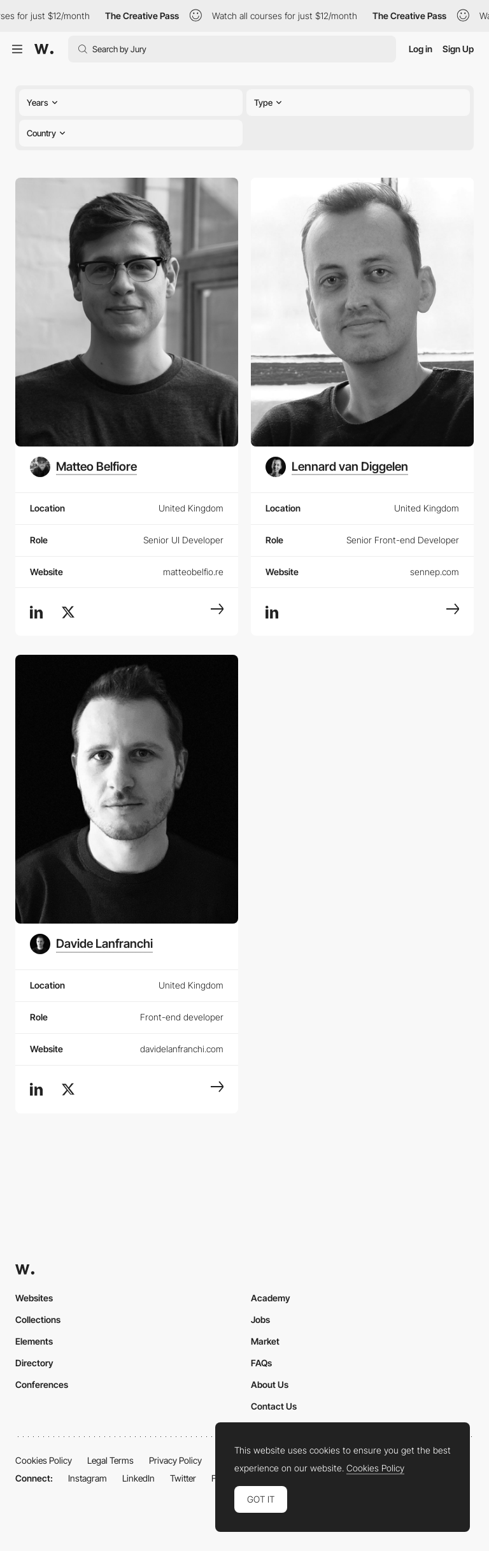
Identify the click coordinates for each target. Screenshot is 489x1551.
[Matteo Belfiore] (83, 467)
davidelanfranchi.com (181, 1048)
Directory (34, 1362)
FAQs (261, 1362)
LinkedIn (138, 1478)
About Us (269, 1384)
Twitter (183, 1478)
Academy (270, 1297)
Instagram (87, 1478)
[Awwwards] (43, 49)
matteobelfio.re (193, 571)
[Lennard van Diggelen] (337, 467)
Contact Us (274, 1406)
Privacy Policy (175, 1460)
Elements (34, 1341)
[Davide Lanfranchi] (91, 944)
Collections (37, 1319)
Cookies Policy (43, 1460)
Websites (34, 1297)
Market (265, 1341)
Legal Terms (110, 1460)
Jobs (260, 1319)
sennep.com (434, 571)
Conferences (41, 1384)
